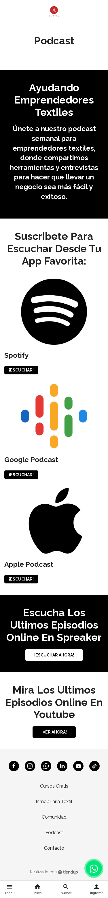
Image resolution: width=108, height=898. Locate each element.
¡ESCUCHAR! (21, 370)
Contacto (54, 848)
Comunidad (54, 817)
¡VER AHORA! (54, 732)
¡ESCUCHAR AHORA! (54, 655)
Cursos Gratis (54, 786)
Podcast (54, 832)
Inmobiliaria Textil (54, 801)
